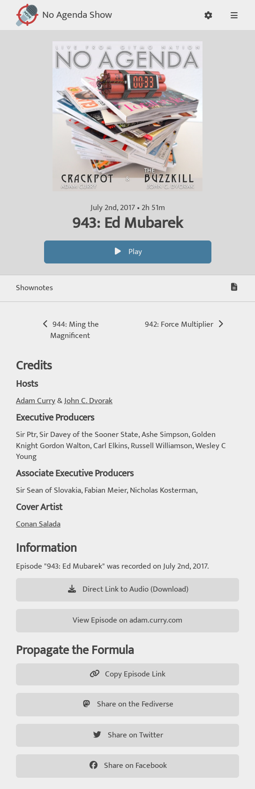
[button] (208, 15)
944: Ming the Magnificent (70, 330)
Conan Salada (38, 524)
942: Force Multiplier (185, 324)
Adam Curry (35, 400)
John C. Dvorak (88, 400)
